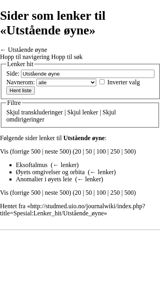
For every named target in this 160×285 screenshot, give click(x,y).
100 (101, 151)
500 (129, 151)
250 (115, 151)
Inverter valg (123, 82)
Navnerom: (20, 82)
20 (78, 151)
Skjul (13, 112)
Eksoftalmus (32, 165)
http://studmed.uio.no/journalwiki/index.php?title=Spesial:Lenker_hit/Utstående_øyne (72, 210)
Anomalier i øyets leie (44, 179)
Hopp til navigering (25, 56)
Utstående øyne (27, 49)
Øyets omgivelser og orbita (50, 172)
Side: (12, 73)
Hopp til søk (66, 56)
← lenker (64, 165)
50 (89, 151)
